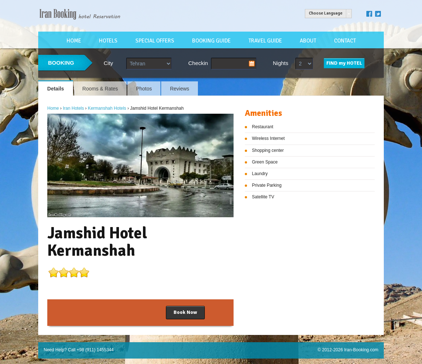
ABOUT (308, 40)
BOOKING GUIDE (211, 40)
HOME (74, 40)
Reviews (179, 89)
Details (55, 89)
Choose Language (325, 13)
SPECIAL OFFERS (154, 40)
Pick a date (252, 63)
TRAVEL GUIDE (265, 40)
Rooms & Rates (100, 89)
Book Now (185, 312)
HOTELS (108, 40)
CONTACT (345, 40)
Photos (144, 89)
